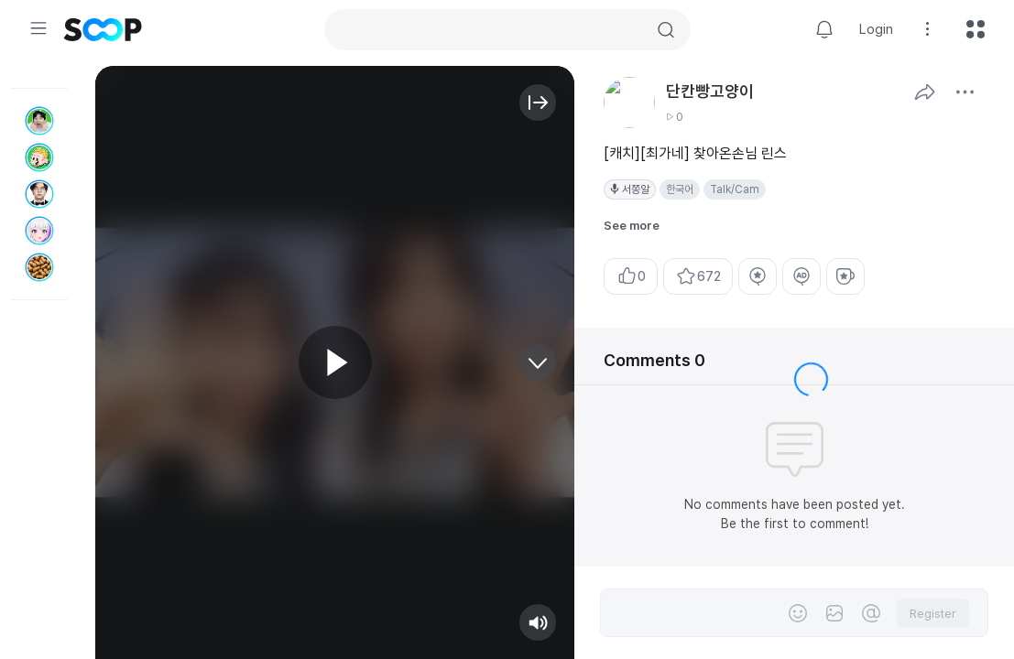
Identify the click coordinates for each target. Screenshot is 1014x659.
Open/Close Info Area (537, 102)
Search (666, 30)
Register (933, 614)
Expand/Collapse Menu (38, 28)
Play (335, 362)
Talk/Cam (734, 189)
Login (876, 29)
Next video (537, 362)
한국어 (679, 189)
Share (924, 91)
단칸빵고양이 (710, 91)
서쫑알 (635, 189)
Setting (928, 29)
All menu (975, 29)
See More (964, 91)
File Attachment (834, 613)
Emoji (797, 613)
